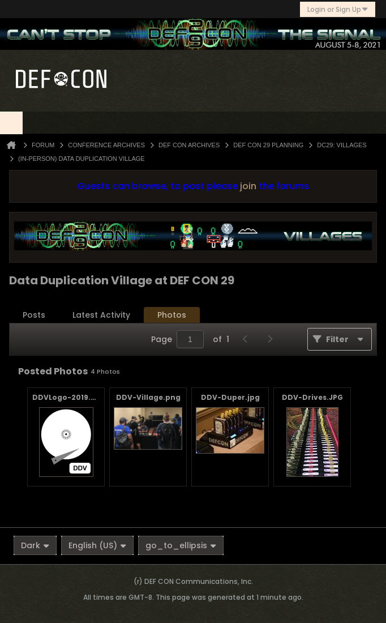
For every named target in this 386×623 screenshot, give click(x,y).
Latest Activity (101, 315)
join (248, 186)
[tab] (34, 315)
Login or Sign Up (337, 9)
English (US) (97, 545)
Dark (35, 545)
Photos (171, 315)
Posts (34, 315)
